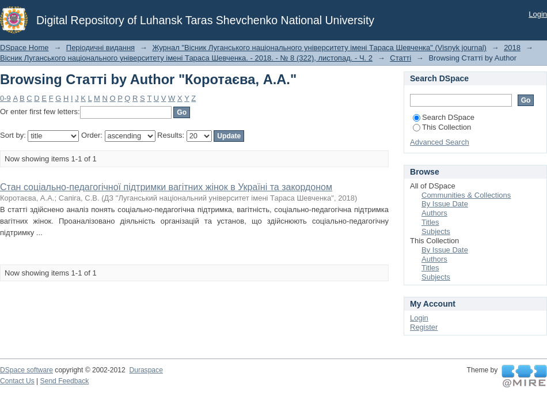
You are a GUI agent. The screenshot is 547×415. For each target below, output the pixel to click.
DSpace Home (24, 47)
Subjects (435, 231)
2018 (512, 47)
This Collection (442, 127)
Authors (434, 213)
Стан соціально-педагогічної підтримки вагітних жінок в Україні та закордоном (166, 187)
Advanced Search (439, 142)
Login (538, 14)
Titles (430, 222)
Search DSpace (443, 117)
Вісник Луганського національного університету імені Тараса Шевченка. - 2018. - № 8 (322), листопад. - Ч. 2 (186, 58)
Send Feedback (64, 381)
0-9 (5, 98)
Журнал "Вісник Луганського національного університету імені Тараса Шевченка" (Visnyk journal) (319, 47)
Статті (400, 58)
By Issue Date (444, 203)
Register (424, 327)
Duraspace (145, 370)
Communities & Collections (466, 195)
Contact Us (17, 381)
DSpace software (26, 370)
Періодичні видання (100, 47)
